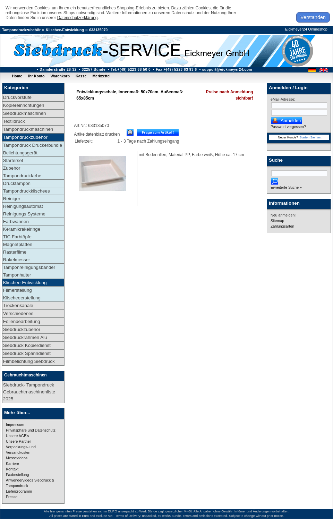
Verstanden (313, 17)
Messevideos (16, 458)
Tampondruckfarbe (22, 175)
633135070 (98, 30)
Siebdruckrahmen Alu (25, 337)
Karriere (12, 463)
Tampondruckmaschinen (28, 129)
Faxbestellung (17, 475)
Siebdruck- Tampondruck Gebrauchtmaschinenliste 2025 (29, 391)
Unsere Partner (18, 441)
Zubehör (11, 168)
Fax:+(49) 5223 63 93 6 (176, 69)
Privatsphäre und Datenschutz (31, 430)
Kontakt (12, 469)
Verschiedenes (18, 313)
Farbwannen (16, 221)
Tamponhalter (17, 275)
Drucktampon (17, 183)
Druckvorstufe (17, 97)
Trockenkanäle (18, 305)
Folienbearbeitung (21, 321)
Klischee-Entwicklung (65, 30)
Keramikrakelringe (21, 229)
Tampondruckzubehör (21, 30)
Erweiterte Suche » (286, 187)
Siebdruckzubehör (21, 329)
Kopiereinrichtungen (23, 105)
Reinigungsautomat (23, 206)
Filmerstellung (17, 290)
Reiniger (11, 198)
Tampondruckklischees (26, 191)
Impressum (15, 425)
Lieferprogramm (19, 491)
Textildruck (14, 121)
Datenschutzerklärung (77, 17)
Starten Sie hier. (310, 137)
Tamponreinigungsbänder (29, 267)
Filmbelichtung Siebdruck (29, 361)
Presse (11, 497)
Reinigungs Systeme (24, 213)
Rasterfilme (14, 252)
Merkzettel (101, 76)
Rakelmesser (16, 259)
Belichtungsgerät (20, 152)
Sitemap (277, 221)
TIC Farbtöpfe (17, 236)
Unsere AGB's (17, 436)
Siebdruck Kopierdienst (27, 345)
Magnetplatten (17, 244)
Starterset (13, 160)
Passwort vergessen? (288, 127)
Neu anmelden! (283, 215)
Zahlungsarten (282, 226)
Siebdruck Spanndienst (27, 353)
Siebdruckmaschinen (24, 113)
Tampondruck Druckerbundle (32, 145)
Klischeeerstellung (22, 297)
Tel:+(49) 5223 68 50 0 (131, 69)
